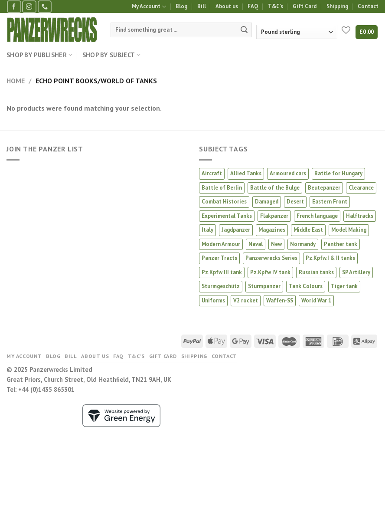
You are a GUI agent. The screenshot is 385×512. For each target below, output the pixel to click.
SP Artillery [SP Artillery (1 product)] (356, 272)
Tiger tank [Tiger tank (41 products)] (344, 286)
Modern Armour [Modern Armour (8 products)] (221, 244)
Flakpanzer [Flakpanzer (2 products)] (274, 216)
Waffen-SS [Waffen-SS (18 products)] (279, 300)
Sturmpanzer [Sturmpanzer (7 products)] (264, 286)
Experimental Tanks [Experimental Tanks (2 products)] (227, 216)
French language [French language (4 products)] (317, 216)
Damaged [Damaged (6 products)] (266, 201)
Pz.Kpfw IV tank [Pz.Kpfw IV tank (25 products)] (270, 272)
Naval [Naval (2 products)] (255, 244)
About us (226, 6)
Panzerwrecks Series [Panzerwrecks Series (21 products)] (271, 258)
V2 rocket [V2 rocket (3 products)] (245, 300)
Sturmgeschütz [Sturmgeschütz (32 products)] (221, 286)
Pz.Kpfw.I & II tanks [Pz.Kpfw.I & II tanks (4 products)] (330, 258)
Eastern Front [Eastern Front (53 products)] (329, 201)
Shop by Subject (111, 55)
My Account (149, 7)
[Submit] (244, 30)
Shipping (337, 6)
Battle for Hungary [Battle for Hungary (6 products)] (338, 173)
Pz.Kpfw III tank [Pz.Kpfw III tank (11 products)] (222, 272)
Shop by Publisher (39, 55)
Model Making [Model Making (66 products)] (348, 229)
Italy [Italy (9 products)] (207, 229)
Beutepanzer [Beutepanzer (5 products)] (324, 187)
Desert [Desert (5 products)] (295, 201)
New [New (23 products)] (276, 244)
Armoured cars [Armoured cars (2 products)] (288, 173)
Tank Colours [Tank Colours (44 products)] (306, 286)
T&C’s (275, 6)
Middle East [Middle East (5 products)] (308, 229)
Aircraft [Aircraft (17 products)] (212, 173)
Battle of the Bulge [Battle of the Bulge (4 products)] (275, 187)
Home (16, 80)
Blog (181, 6)
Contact (368, 6)
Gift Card (304, 6)
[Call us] (45, 6)
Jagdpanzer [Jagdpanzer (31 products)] (236, 229)
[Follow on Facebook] (14, 6)
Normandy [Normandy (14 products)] (303, 244)
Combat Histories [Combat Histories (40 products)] (224, 201)
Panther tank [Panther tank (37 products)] (340, 244)
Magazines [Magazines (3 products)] (271, 229)
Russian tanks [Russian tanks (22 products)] (316, 272)
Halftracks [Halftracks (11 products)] (359, 216)
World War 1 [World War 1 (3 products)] (316, 300)
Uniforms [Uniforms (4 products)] (213, 300)
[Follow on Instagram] (29, 6)
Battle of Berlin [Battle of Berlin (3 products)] (222, 187)
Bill (201, 6)
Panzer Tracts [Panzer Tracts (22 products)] (219, 258)
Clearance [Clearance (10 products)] (361, 187)
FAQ (253, 6)
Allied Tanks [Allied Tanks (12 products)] (245, 173)
